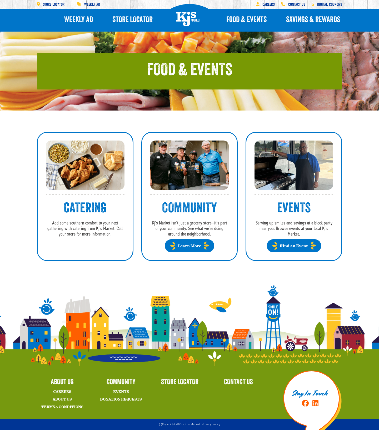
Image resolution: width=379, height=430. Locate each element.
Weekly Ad (88, 4)
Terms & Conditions (62, 407)
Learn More (189, 246)
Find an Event (294, 246)
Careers (265, 4)
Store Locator (50, 4)
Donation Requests (121, 399)
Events (121, 392)
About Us (62, 399)
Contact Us (293, 4)
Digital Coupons (327, 4)
